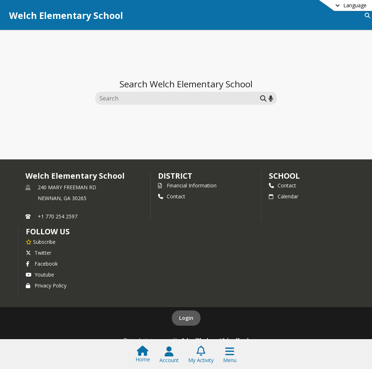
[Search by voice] (270, 98)
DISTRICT (175, 176)
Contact (171, 196)
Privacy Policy (46, 285)
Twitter (38, 252)
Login (186, 317)
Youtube (40, 274)
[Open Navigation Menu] (229, 355)
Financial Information (187, 185)
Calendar (283, 196)
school (284, 176)
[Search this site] (178, 98)
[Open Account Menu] (169, 355)
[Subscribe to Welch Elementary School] (41, 242)
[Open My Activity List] (201, 355)
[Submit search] (263, 98)
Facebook (42, 263)
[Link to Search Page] (366, 15)
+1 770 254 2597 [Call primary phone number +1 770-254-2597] (57, 216)
